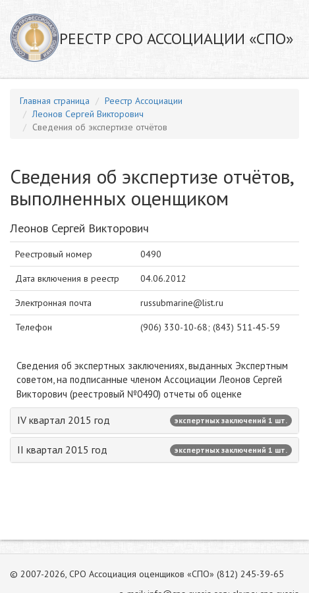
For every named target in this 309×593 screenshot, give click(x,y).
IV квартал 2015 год (154, 419)
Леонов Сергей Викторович (88, 114)
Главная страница (55, 101)
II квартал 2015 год (154, 449)
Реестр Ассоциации (144, 101)
